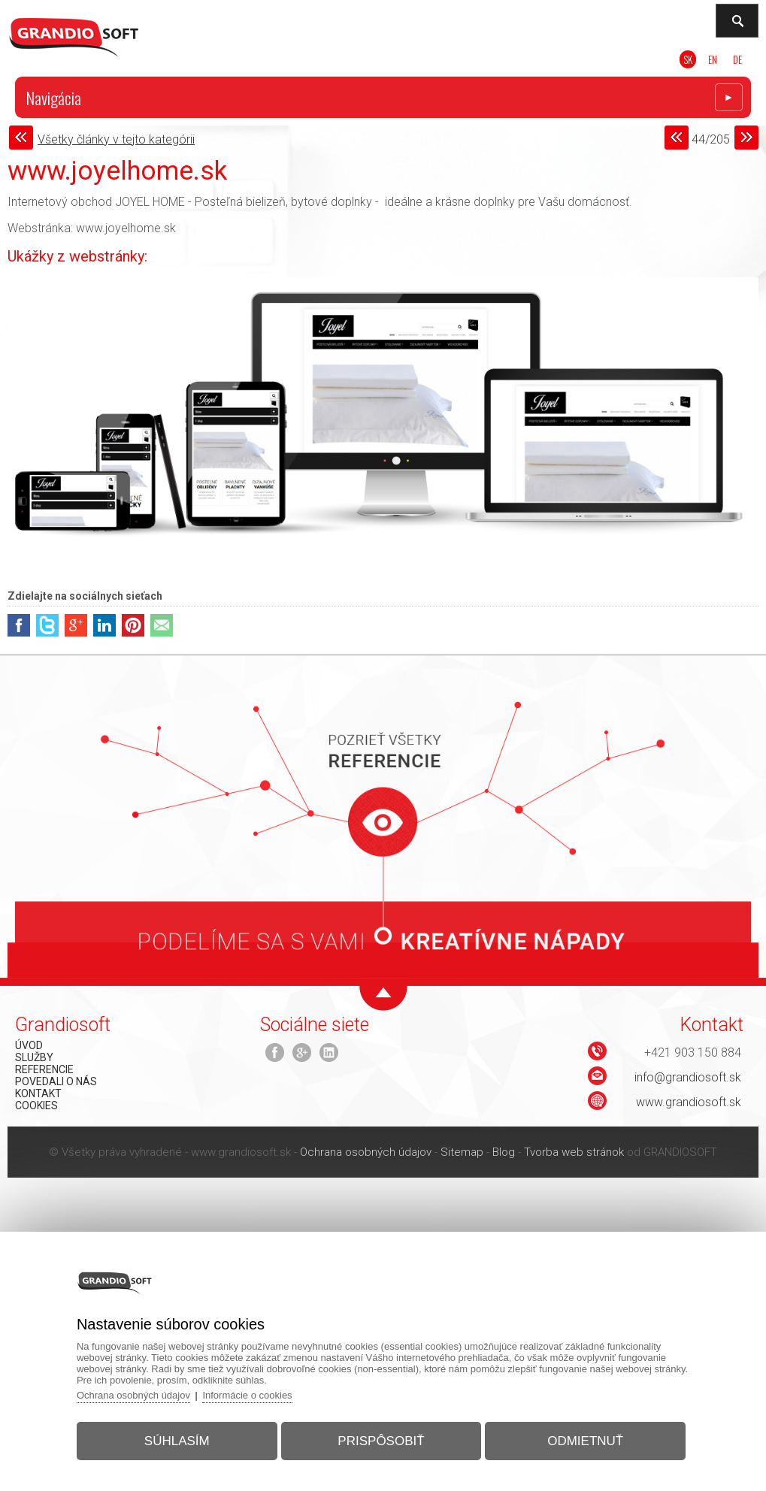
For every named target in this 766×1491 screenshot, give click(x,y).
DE (737, 59)
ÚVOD (29, 1045)
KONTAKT (38, 1093)
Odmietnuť (585, 1441)
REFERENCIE (44, 1069)
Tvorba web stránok (574, 1152)
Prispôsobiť (381, 1441)
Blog (503, 1152)
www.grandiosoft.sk (688, 1102)
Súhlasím (177, 1441)
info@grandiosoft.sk (687, 1077)
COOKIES (36, 1105)
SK (687, 59)
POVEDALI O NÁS (56, 1081)
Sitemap (462, 1152)
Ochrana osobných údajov (365, 1152)
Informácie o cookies (247, 1395)
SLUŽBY (34, 1057)
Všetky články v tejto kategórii (116, 139)
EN (712, 59)
